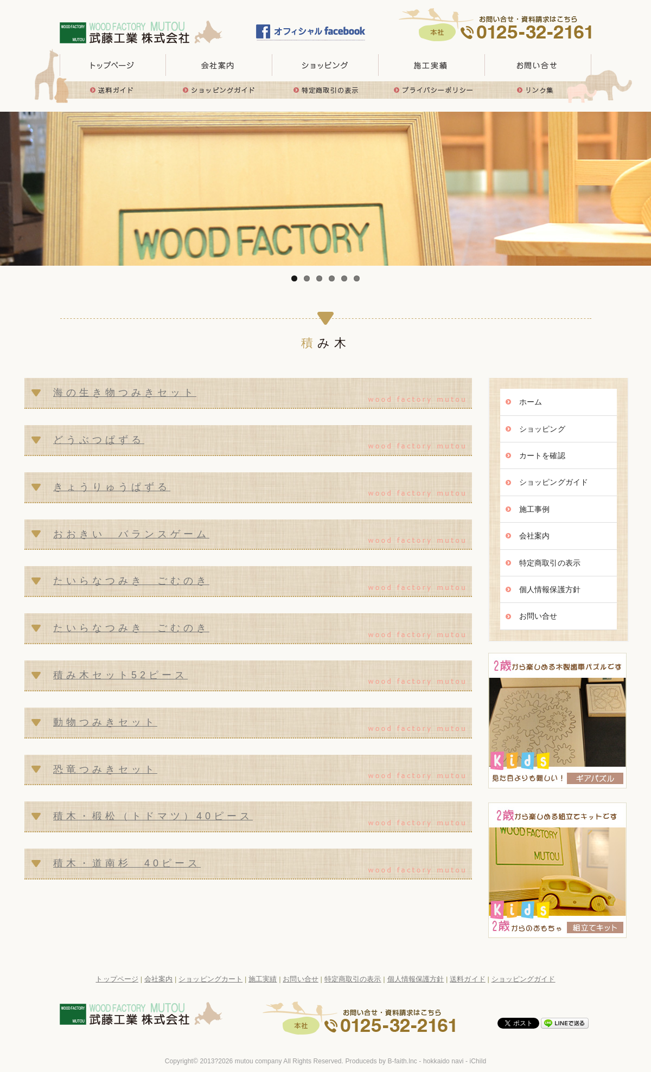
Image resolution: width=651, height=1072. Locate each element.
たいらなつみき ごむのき (131, 580)
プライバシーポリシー (432, 90)
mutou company (258, 1061)
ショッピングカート (210, 979)
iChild (478, 1061)
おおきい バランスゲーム (131, 534)
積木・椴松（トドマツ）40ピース (153, 816)
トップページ (113, 65)
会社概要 (219, 65)
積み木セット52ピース (120, 675)
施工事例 (534, 509)
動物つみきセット (105, 722)
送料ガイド (113, 90)
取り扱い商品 (325, 65)
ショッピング (542, 429)
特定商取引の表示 (325, 90)
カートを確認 (542, 455)
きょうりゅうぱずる (111, 487)
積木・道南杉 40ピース (127, 863)
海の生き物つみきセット (124, 392)
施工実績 (432, 65)
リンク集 (538, 90)
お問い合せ (538, 65)
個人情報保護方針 (549, 589)
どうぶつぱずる (98, 439)
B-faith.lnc (402, 1061)
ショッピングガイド (219, 90)
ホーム (530, 401)
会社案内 (534, 535)
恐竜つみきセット (105, 769)
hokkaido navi (443, 1061)
